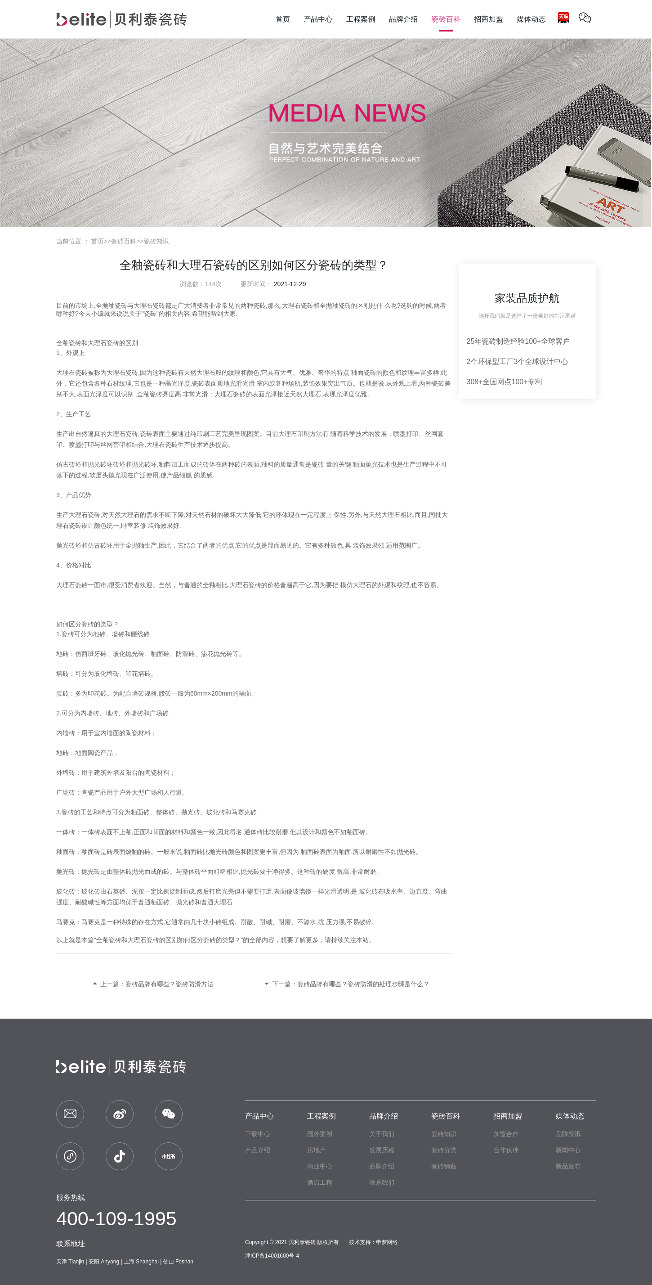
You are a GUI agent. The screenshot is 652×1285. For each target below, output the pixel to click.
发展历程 (381, 1150)
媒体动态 (569, 1116)
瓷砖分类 (443, 1150)
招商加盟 (507, 1116)
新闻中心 (568, 1150)
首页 (97, 241)
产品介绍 (257, 1150)
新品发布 (568, 1166)
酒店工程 (319, 1182)
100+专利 (527, 382)
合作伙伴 (505, 1150)
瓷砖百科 (123, 241)
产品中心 (259, 1116)
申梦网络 (387, 1242)
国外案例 (319, 1133)
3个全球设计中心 (541, 361)
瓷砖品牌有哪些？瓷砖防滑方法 (169, 984)
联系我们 (381, 1182)
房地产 (316, 1150)
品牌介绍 (383, 1116)
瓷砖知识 (156, 241)
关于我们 (381, 1133)
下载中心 (257, 1133)
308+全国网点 (489, 382)
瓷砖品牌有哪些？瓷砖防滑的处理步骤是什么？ (363, 984)
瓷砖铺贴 (443, 1166)
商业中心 (319, 1166)
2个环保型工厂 (490, 361)
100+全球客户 (547, 341)
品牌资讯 (568, 1133)
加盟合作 (505, 1133)
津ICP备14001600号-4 (272, 1256)
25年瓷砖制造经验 (496, 341)
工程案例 (321, 1116)
